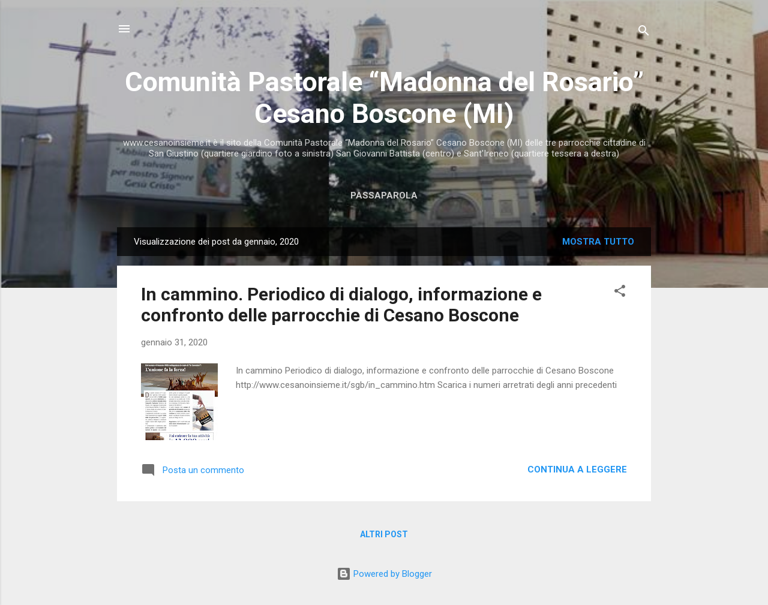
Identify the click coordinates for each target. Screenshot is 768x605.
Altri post (384, 534)
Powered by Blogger (384, 573)
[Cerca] (644, 32)
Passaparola (384, 195)
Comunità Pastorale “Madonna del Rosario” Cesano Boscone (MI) (384, 98)
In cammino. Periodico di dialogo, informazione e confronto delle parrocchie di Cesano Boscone (341, 305)
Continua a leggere (577, 469)
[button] (620, 293)
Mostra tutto (598, 241)
